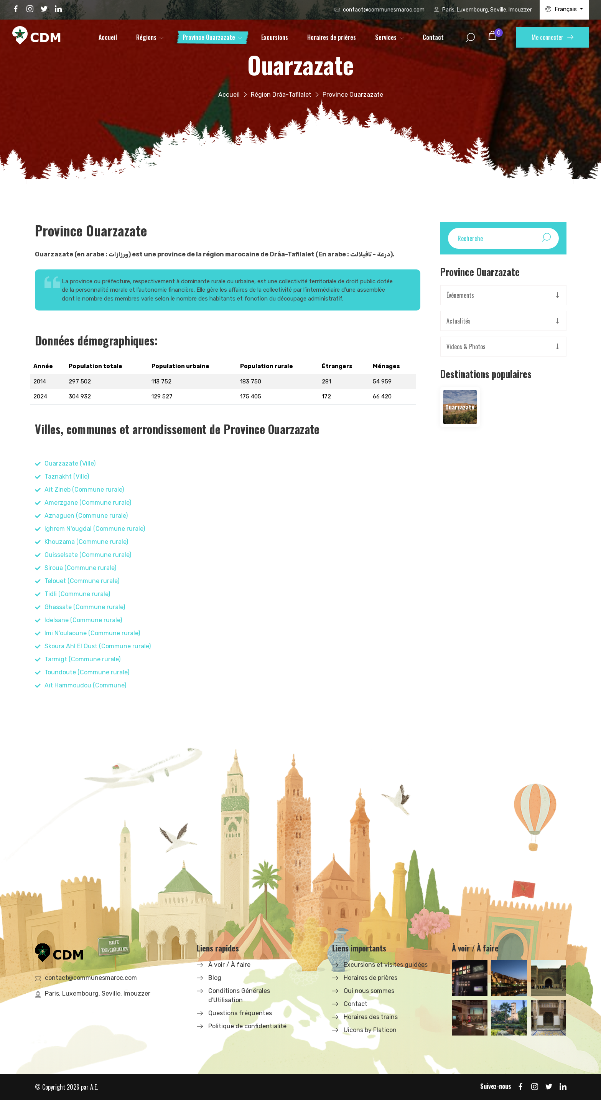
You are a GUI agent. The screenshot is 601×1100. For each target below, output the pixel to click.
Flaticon (385, 1030)
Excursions (274, 37)
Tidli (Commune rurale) (77, 594)
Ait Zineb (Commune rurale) (84, 489)
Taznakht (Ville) (66, 476)
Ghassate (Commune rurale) (84, 607)
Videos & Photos (466, 346)
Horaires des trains (371, 1017)
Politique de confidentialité (247, 1026)
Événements (460, 295)
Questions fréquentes (240, 1013)
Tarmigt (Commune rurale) (82, 659)
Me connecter (552, 37)
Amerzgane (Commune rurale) (87, 502)
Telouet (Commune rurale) (81, 581)
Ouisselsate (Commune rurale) (87, 554)
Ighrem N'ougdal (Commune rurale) (94, 528)
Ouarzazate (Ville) (70, 463)
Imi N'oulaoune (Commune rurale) (92, 633)
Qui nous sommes (369, 990)
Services (386, 37)
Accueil (108, 37)
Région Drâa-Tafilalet (281, 94)
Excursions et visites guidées (386, 964)
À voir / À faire (229, 964)
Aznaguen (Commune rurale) (86, 515)
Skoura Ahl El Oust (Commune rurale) (97, 646)
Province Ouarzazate (209, 37)
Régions (146, 37)
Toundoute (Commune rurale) (86, 672)
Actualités (458, 320)
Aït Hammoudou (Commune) (85, 685)
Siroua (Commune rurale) (80, 567)
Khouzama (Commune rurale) (86, 541)
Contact (433, 37)
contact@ (384, 10)
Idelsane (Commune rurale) (83, 620)
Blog (214, 977)
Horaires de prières (331, 37)
